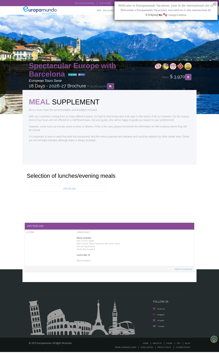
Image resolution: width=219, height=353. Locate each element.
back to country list (182, 270)
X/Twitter (158, 322)
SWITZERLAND (69, 189)
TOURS (170, 344)
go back (73, 75)
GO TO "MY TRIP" (100, 3)
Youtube (158, 327)
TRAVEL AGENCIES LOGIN (122, 348)
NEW (96, 11)
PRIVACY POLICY (163, 348)
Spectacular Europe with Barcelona (72, 70)
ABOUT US (158, 344)
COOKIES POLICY (182, 348)
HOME (146, 344)
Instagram (159, 316)
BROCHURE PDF (108, 11)
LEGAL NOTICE (145, 348)
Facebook (159, 310)
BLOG (114, 3)
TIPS (179, 344)
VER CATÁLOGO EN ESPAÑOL (78, 3)
